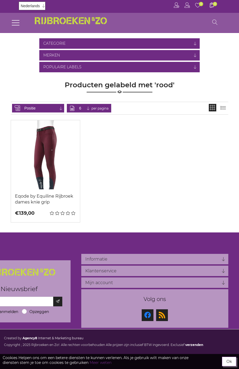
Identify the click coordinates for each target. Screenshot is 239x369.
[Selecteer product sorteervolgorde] (43, 108)
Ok (229, 361)
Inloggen (187, 5)
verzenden (194, 345)
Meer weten (100, 362)
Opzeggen (39, 311)
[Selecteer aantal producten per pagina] (84, 108)
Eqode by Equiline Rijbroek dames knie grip (44, 199)
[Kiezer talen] (32, 6)
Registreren (176, 5)
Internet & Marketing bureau (52, 338)
